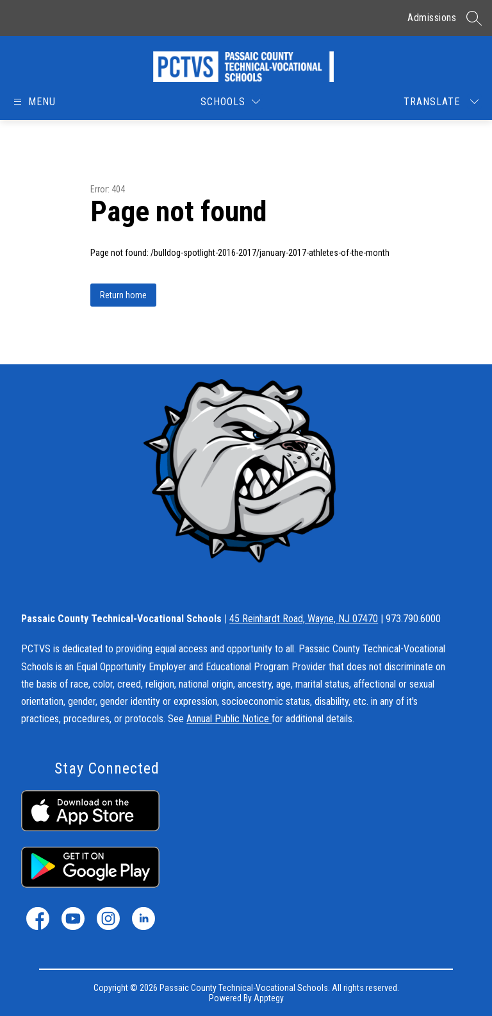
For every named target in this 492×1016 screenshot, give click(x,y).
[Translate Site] (441, 102)
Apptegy (269, 998)
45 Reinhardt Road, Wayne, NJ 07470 (303, 619)
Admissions (431, 18)
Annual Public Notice (229, 719)
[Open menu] (35, 102)
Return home (123, 295)
